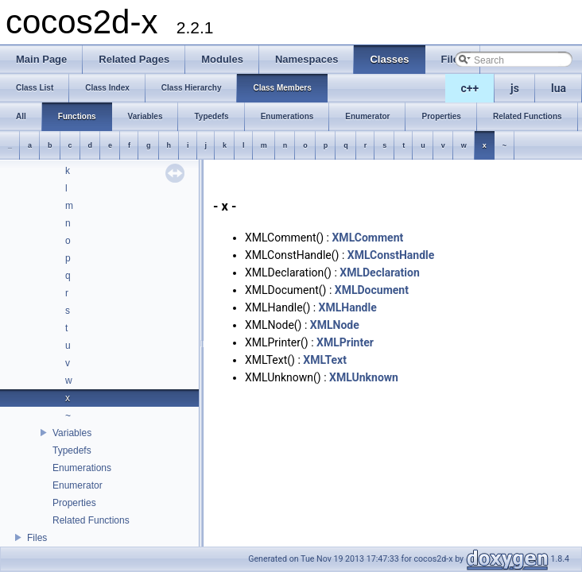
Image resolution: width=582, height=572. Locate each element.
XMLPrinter (345, 342)
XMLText (325, 360)
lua (558, 88)
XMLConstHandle (391, 255)
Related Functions (91, 520)
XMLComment (367, 237)
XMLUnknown (363, 377)
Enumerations (81, 467)
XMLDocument (372, 290)
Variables (71, 433)
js (514, 88)
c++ (470, 88)
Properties (74, 502)
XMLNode (334, 325)
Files (37, 537)
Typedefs (71, 450)
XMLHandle (348, 307)
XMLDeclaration (379, 272)
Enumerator (77, 485)
